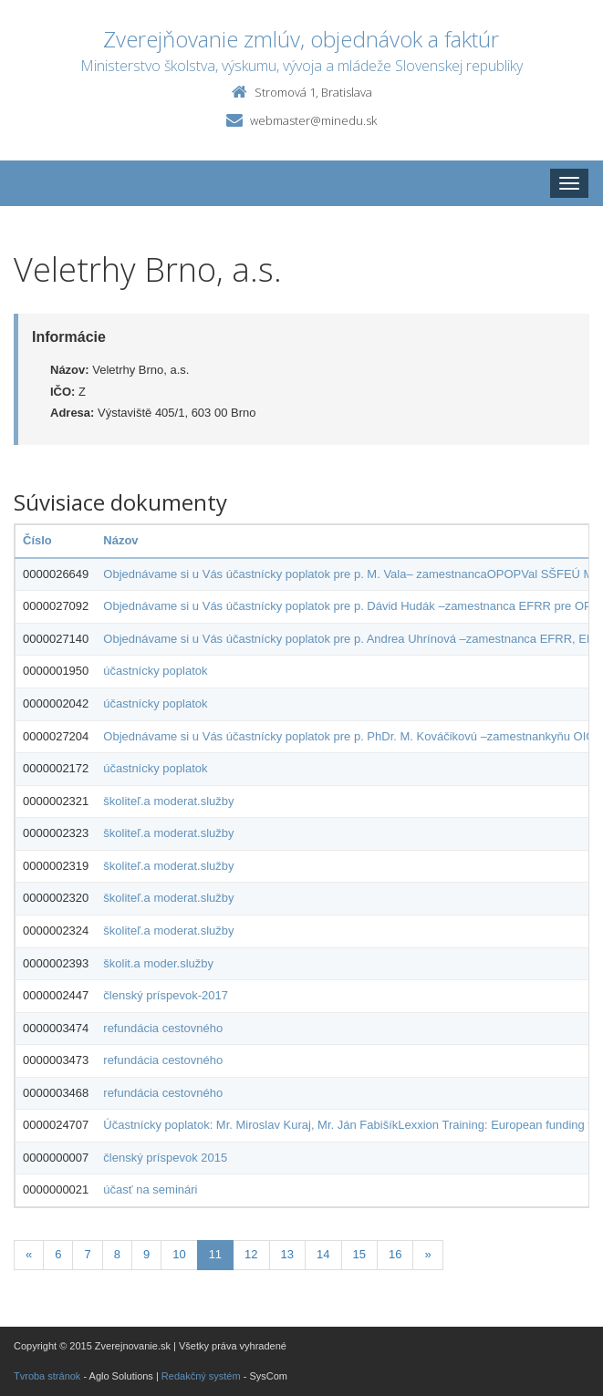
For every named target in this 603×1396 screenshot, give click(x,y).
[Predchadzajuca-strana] (29, 1255)
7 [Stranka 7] (87, 1254)
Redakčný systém (201, 1375)
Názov (120, 540)
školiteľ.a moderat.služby (168, 801)
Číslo (37, 540)
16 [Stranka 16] (395, 1254)
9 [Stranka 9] (146, 1254)
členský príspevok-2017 (165, 995)
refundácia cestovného (163, 1028)
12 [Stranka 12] (250, 1254)
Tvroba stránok (47, 1375)
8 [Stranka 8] (117, 1254)
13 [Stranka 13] (287, 1254)
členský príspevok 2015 (165, 1157)
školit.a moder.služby (158, 963)
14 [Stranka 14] (323, 1254)
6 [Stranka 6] (58, 1254)
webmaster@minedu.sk (313, 120)
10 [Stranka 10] (178, 1254)
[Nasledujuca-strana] (427, 1255)
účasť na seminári (150, 1189)
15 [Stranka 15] (359, 1254)
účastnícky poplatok (155, 670)
